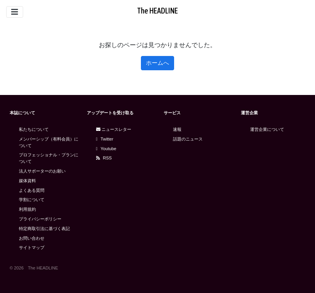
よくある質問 (31, 190)
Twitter (104, 139)
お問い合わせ (31, 238)
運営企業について (267, 129)
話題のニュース (188, 139)
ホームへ (157, 62)
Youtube (106, 148)
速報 (177, 129)
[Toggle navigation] (14, 12)
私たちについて (34, 129)
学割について (31, 199)
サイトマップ (31, 247)
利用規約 (27, 209)
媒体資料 (27, 180)
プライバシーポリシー (40, 219)
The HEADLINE (157, 10)
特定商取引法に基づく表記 (44, 228)
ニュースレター (113, 129)
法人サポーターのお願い (42, 171)
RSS (104, 158)
